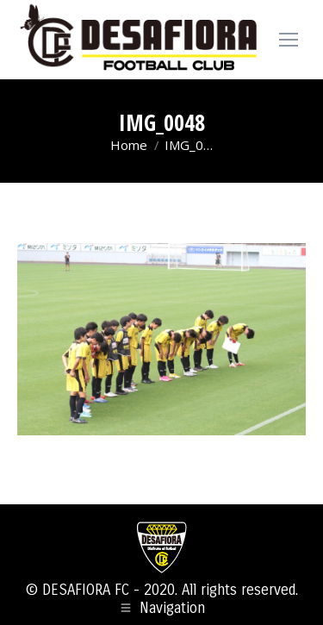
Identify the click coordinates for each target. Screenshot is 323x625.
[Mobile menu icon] (288, 39)
